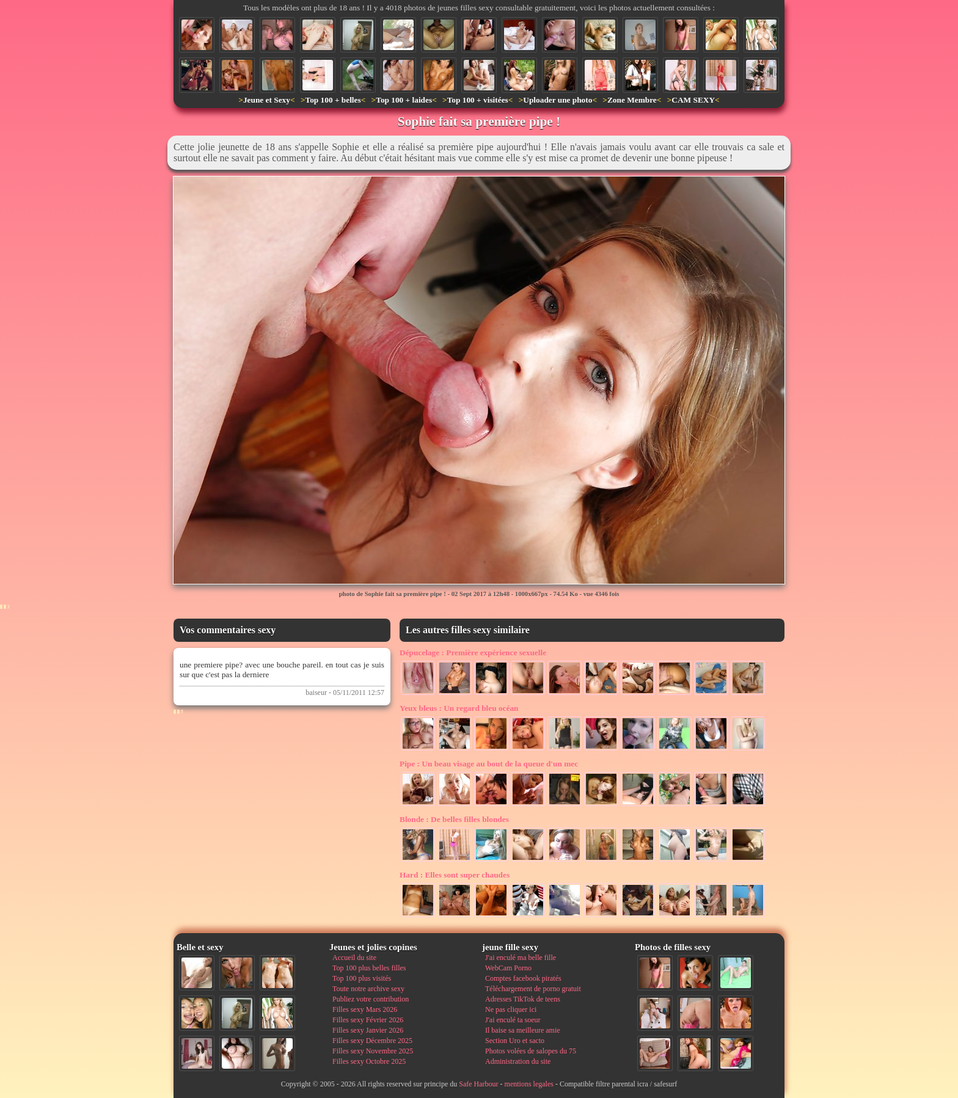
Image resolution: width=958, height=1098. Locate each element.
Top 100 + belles (332, 99)
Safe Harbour (478, 1084)
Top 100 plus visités (361, 978)
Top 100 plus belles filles (369, 968)
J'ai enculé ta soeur (512, 1020)
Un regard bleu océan (459, 708)
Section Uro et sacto (514, 1040)
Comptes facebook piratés (523, 978)
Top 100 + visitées (477, 99)
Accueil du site (354, 957)
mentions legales (529, 1084)
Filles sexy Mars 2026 (364, 1009)
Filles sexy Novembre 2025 (372, 1051)
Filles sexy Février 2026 (367, 1020)
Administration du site (517, 1061)
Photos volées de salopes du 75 (530, 1051)
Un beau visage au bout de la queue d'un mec (489, 763)
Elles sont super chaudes (455, 874)
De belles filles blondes (454, 819)
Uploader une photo (557, 99)
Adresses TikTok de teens (522, 999)
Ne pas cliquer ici (510, 1009)
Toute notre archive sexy (368, 988)
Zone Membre (632, 99)
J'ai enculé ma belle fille (520, 957)
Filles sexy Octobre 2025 (369, 1061)
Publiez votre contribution (370, 999)
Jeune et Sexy (266, 99)
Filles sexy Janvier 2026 (367, 1030)
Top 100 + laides (404, 99)
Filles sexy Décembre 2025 (372, 1040)
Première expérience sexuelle (473, 652)
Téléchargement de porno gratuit (533, 988)
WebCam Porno (508, 968)
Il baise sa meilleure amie (522, 1030)
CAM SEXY (693, 99)
